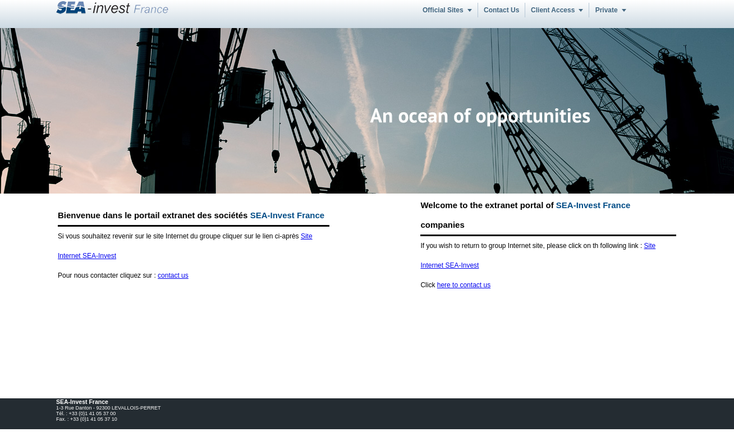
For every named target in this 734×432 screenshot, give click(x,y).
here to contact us (463, 285)
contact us (173, 275)
